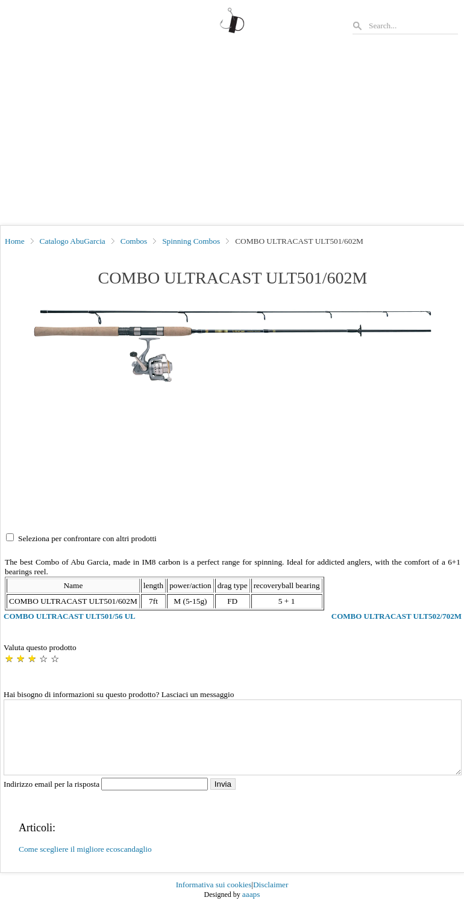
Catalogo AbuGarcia (72, 241)
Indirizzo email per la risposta (107, 798)
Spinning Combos (191, 241)
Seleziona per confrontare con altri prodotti (87, 538)
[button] (232, 347)
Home (15, 241)
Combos (134, 241)
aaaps (251, 908)
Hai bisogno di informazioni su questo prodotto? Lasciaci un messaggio (119, 694)
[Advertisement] (232, 135)
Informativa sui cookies (214, 899)
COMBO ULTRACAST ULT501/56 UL (70, 616)
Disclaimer (270, 899)
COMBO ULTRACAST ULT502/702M (396, 616)
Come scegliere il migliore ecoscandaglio (85, 863)
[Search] (413, 25)
